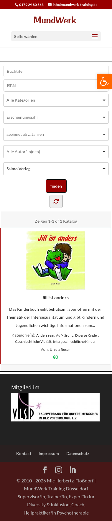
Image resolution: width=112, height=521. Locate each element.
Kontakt (23, 453)
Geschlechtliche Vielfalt (33, 341)
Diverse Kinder (86, 335)
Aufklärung (64, 335)
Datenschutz (77, 453)
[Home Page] (56, 19)
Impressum (49, 453)
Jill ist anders (55, 265)
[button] (104, 81)
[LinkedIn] (72, 470)
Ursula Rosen (60, 349)
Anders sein (45, 335)
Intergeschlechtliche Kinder (74, 341)
